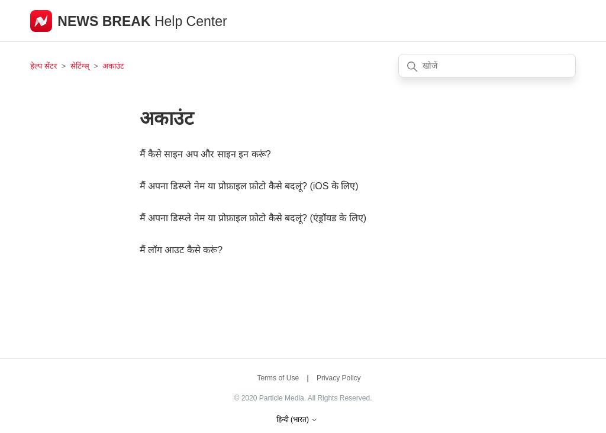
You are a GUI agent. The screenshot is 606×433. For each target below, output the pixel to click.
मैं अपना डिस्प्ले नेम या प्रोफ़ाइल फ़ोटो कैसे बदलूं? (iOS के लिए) (249, 186)
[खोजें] (487, 65)
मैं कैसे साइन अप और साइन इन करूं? (205, 154)
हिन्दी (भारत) (297, 420)
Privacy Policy (339, 378)
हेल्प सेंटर (44, 66)
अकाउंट (113, 66)
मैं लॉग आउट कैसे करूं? (181, 250)
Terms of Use (278, 378)
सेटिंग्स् (81, 66)
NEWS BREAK (105, 21)
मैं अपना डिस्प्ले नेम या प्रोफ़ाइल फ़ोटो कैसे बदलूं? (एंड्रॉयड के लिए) (253, 218)
